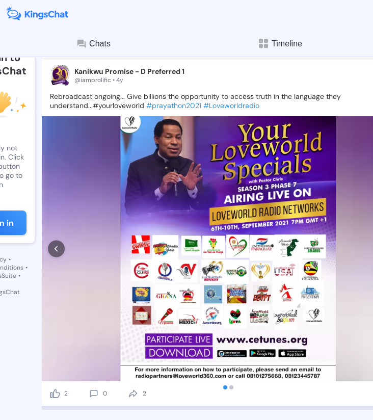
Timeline (279, 43)
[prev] (56, 249)
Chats (93, 43)
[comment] (94, 393)
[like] (55, 393)
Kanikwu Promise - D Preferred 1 (129, 71)
